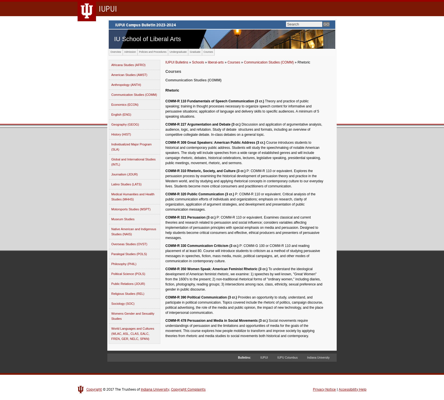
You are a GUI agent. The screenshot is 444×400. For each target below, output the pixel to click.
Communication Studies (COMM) (134, 94)
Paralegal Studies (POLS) (129, 254)
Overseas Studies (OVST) (129, 244)
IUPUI (264, 357)
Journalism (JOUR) (124, 174)
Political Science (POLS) (128, 274)
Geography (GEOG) (125, 124)
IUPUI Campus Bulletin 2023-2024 (222, 24)
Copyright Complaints (188, 389)
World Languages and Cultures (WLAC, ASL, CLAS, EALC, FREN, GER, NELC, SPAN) (132, 333)
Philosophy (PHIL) (123, 264)
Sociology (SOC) (123, 303)
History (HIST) (121, 134)
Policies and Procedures (152, 51)
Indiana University (318, 357)
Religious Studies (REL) (127, 293)
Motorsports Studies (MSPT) (131, 209)
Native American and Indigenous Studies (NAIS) (133, 231)
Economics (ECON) (124, 104)
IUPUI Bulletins (176, 62)
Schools (198, 62)
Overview (115, 51)
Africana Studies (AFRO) (128, 65)
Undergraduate (178, 51)
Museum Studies (123, 219)
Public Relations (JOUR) (128, 283)
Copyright (94, 389)
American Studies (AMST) (129, 75)
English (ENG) (121, 114)
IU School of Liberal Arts (147, 39)
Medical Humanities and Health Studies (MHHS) (132, 196)
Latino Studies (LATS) (126, 184)
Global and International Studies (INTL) (133, 162)
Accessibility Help (352, 389)
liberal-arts (216, 62)
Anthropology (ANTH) (126, 84)
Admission (130, 51)
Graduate (195, 51)
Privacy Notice (324, 389)
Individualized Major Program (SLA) (131, 147)
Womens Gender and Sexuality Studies (132, 316)
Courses (208, 51)
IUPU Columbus (287, 357)
